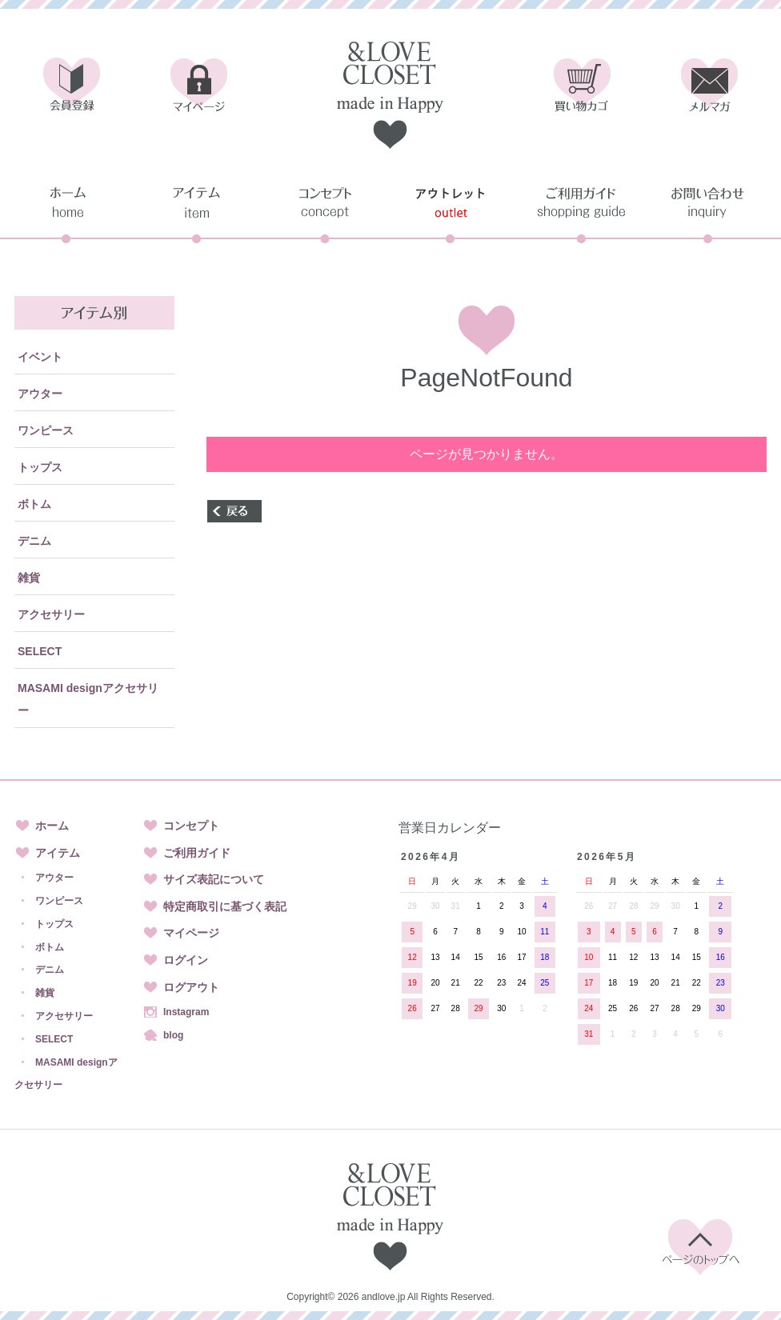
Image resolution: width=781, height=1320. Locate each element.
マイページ (191, 932)
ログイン (185, 960)
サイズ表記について (213, 879)
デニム (34, 540)
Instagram (186, 1012)
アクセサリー (51, 614)
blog (173, 1035)
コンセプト (191, 825)
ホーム (52, 825)
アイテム (57, 852)
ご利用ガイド (196, 852)
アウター (40, 393)
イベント (40, 356)
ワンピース (46, 430)
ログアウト (191, 987)
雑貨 (29, 577)
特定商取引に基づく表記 (224, 906)
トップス (40, 467)
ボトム (34, 504)
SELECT (40, 651)
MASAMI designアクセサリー (88, 699)
